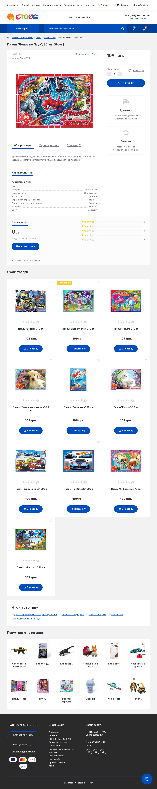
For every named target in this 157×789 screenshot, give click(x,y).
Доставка (126, 110)
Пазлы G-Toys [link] (50, 38)
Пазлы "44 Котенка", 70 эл (126, 489)
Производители (57, 762)
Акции (52, 766)
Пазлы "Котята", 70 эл (126, 407)
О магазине (12, 5)
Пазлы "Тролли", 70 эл (125, 329)
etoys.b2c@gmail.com (23, 751)
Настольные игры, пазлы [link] (22, 38)
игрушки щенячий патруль (28, 618)
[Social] (89, 752)
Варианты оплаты (52, 5)
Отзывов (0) (74, 145)
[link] (8, 38)
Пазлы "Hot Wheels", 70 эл (78, 489)
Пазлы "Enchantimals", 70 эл (78, 329)
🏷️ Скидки (103, 5)
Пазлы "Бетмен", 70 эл (30, 329)
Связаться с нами (23, 735)
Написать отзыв (25, 246)
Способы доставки (31, 5)
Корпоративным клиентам (62, 749)
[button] (78, 17)
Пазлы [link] (38, 38)
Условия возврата (73, 5)
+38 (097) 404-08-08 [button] (23, 725)
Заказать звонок (138, 19)
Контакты (90, 5)
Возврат (126, 141)
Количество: (113, 69)
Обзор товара (22, 145)
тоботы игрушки (97, 614)
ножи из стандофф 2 (73, 614)
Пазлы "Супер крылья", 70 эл (31, 489)
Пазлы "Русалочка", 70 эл (78, 407)
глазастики (117, 614)
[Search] (122, 28)
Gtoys (95, 54)
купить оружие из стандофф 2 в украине (35, 614)
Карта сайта (55, 759)
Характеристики (49, 145)
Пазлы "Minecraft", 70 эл (31, 567)
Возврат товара (57, 756)
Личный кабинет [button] (141, 5)
